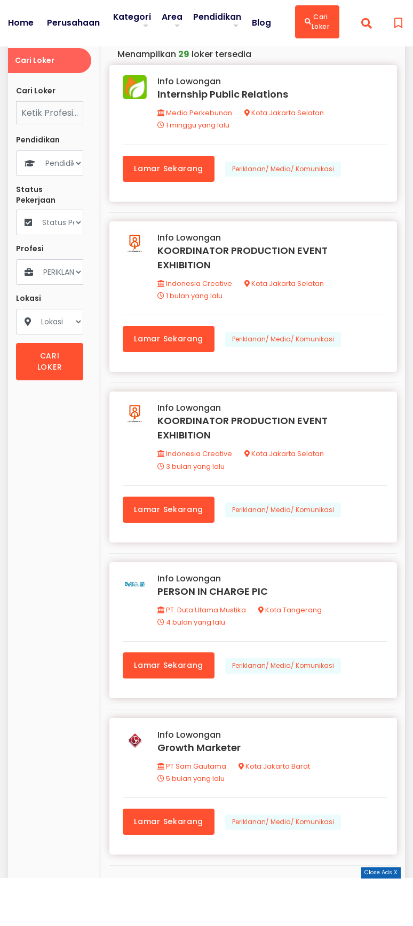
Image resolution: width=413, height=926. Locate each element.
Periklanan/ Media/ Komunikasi (284, 168)
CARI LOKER (49, 361)
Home (21, 23)
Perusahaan (73, 23)
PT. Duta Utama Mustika (202, 613)
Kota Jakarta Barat (275, 769)
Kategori (132, 17)
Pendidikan (218, 17)
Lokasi (28, 298)
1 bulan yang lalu (190, 297)
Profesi (30, 249)
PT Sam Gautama (192, 769)
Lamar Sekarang (169, 168)
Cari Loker (317, 21)
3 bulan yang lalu (191, 468)
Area (172, 17)
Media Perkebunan (195, 113)
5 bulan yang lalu (191, 782)
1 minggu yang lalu (194, 126)
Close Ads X (381, 872)
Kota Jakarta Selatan (284, 113)
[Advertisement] (206, 902)
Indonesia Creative (195, 285)
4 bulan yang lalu (192, 625)
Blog (262, 23)
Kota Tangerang (290, 613)
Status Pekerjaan (35, 195)
